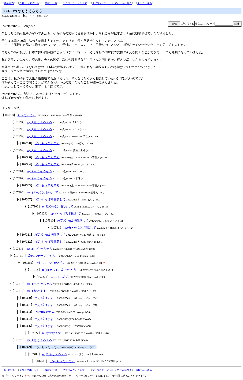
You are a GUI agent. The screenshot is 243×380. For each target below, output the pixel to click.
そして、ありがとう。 (51, 262)
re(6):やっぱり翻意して (80, 227)
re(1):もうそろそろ (39, 122)
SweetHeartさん (45, 312)
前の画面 (9, 3)
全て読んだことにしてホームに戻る (112, 3)
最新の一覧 (51, 3)
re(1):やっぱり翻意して (42, 192)
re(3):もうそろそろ (54, 354)
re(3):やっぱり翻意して (57, 206)
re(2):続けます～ (46, 297)
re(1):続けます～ (38, 290)
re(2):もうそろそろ (47, 143)
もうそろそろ (26, 115)
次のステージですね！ (43, 255)
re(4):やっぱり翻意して (65, 213)
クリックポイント (29, 3)
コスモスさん (60, 276)
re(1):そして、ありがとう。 (60, 269)
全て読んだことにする (75, 3)
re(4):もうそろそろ (62, 361)
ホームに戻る (144, 3)
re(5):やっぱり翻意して (72, 220)
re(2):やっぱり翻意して (50, 199)
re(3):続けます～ (53, 333)
